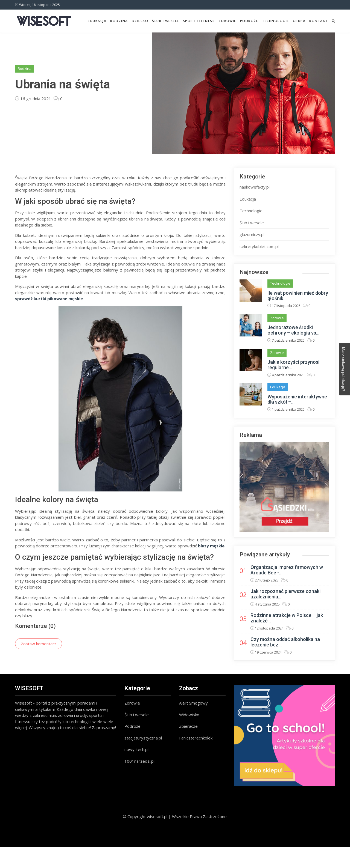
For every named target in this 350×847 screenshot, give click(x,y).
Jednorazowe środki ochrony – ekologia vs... (293, 330)
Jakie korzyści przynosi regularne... (293, 364)
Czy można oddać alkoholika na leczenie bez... (285, 642)
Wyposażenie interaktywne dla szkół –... (297, 399)
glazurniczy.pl (252, 234)
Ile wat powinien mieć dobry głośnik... (297, 295)
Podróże (249, 21)
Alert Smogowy (193, 703)
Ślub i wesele (165, 21)
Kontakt (318, 21)
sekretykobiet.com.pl (259, 246)
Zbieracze (188, 726)
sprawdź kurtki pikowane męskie (49, 298)
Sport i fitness (199, 21)
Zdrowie (227, 21)
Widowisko (189, 714)
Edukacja (97, 21)
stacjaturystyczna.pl (143, 738)
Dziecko (140, 21)
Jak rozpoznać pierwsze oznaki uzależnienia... (285, 594)
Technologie (275, 21)
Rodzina (119, 21)
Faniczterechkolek (195, 738)
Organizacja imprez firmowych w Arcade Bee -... (286, 569)
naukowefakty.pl (255, 187)
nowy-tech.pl (136, 749)
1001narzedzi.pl (139, 761)
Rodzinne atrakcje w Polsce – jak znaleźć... (286, 618)
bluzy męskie (211, 545)
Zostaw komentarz (38, 643)
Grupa (299, 21)
